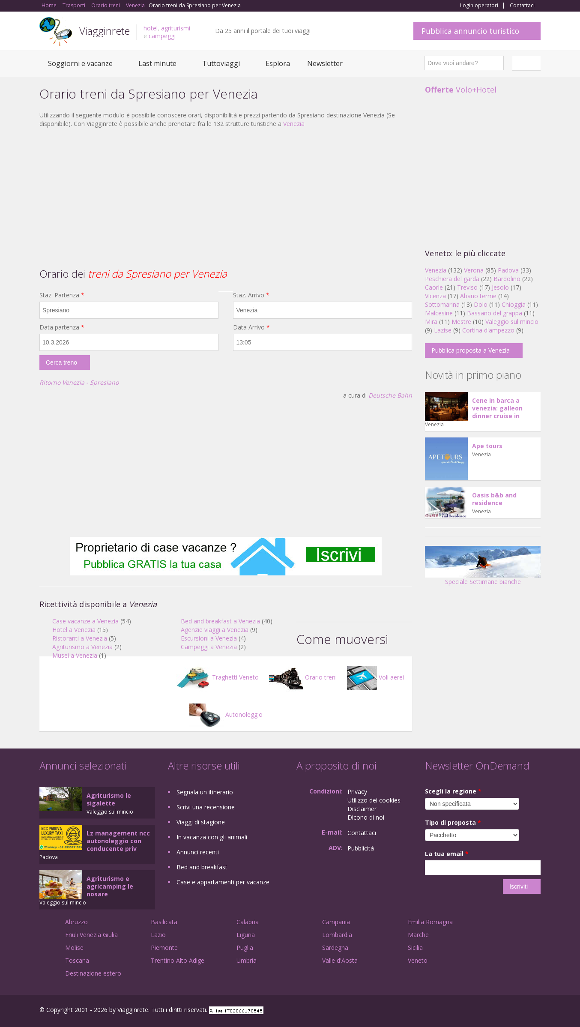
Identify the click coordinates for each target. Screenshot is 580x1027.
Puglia (244, 947)
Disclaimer (362, 809)
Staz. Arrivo (251, 295)
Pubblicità (360, 848)
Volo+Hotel (460, 89)
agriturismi (175, 28)
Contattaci (522, 6)
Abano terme (478, 296)
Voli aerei (375, 677)
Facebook (476, 1011)
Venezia (294, 124)
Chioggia (514, 304)
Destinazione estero (93, 973)
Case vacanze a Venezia (85, 621)
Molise (74, 947)
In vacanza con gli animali (211, 837)
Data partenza (61, 327)
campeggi (162, 36)
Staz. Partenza (61, 295)
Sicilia (415, 947)
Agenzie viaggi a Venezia (214, 630)
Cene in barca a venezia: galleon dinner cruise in (497, 408)
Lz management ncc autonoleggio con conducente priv (118, 841)
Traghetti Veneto (217, 677)
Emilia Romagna (430, 922)
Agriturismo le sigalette (109, 799)
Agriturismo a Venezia (82, 647)
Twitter (516, 1011)
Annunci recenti (197, 852)
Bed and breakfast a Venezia (220, 621)
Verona (474, 270)
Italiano (528, 63)
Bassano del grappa (494, 313)
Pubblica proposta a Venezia (470, 350)
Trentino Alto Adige (177, 960)
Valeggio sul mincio (511, 321)
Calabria (247, 922)
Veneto (418, 960)
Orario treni (303, 677)
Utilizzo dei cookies (374, 800)
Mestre (461, 321)
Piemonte (164, 947)
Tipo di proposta (453, 822)
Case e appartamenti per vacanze (222, 882)
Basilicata (164, 922)
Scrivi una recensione (205, 807)
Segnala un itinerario (204, 792)
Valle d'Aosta (340, 960)
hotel (151, 28)
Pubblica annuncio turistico (470, 31)
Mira (431, 321)
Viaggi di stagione (200, 822)
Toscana (77, 960)
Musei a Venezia (74, 655)
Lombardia (337, 935)
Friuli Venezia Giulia (91, 935)
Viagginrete (104, 31)
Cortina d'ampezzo (488, 330)
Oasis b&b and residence (494, 499)
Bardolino (506, 279)
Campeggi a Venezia (209, 647)
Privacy (357, 791)
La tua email (447, 854)
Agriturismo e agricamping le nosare (110, 886)
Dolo (480, 304)
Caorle (434, 287)
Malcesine (439, 313)
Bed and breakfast (201, 867)
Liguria (245, 935)
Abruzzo (76, 922)
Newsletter (325, 63)
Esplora (278, 63)
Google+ (494, 1011)
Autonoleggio (226, 714)
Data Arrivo (251, 327)
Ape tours (487, 446)
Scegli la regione (453, 791)
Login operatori (479, 6)
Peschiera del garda (452, 279)
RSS (536, 1011)
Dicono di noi (365, 817)
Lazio (158, 935)
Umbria (246, 960)
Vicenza (435, 296)
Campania (336, 922)
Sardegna (335, 947)
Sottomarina (442, 304)
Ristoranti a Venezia (79, 638)
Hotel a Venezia (74, 630)
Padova (508, 270)
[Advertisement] (225, 197)
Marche (418, 935)
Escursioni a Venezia (209, 638)
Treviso (467, 287)
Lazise (442, 330)
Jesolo (500, 287)
